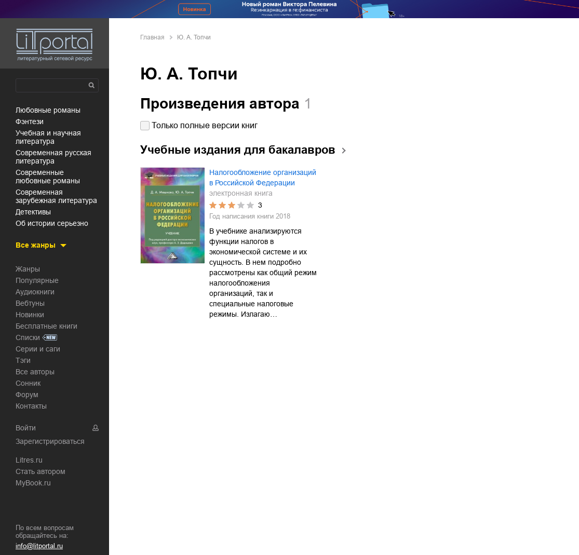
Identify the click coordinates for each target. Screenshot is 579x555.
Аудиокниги (35, 292)
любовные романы (48, 110)
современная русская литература (53, 156)
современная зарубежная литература (56, 196)
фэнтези (30, 121)
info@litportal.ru (39, 546)
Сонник (28, 383)
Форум (27, 394)
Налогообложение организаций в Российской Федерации (262, 177)
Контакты (31, 406)
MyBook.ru (33, 483)
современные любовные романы (48, 176)
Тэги (23, 360)
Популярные (37, 280)
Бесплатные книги (46, 326)
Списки (28, 337)
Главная (152, 37)
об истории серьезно (52, 223)
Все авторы (35, 372)
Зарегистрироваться (50, 441)
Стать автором (40, 471)
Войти (26, 428)
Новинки (30, 314)
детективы (33, 212)
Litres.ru (29, 460)
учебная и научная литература (48, 137)
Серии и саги (38, 349)
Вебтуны (30, 303)
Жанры (28, 269)
